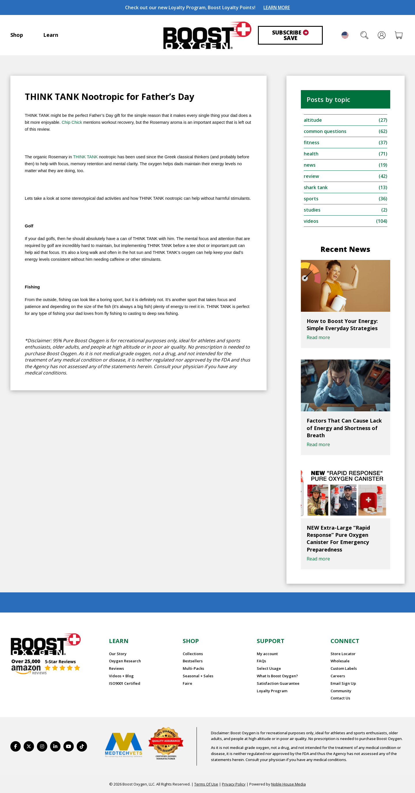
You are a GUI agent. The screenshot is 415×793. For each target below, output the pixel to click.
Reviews (116, 668)
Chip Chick (72, 122)
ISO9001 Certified (124, 683)
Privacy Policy (234, 784)
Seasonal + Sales (198, 675)
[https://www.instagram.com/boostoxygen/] (42, 746)
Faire (187, 683)
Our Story (118, 653)
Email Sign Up (343, 683)
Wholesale (340, 660)
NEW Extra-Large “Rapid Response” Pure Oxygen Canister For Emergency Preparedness (338, 538)
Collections (193, 653)
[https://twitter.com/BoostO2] (29, 746)
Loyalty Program (272, 690)
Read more (318, 337)
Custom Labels (344, 668)
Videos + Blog (121, 675)
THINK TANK (85, 157)
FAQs (261, 660)
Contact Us (340, 698)
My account (267, 653)
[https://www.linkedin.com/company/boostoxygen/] (55, 746)
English (345, 35)
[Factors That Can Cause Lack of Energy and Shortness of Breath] (345, 385)
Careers (338, 675)
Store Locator (343, 653)
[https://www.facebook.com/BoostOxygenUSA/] (15, 746)
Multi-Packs (193, 668)
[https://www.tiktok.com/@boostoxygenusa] (82, 746)
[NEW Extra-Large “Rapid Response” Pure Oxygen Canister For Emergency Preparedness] (345, 492)
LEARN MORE (277, 7)
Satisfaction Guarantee (278, 683)
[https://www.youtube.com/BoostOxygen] (68, 746)
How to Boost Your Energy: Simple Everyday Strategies (342, 324)
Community (341, 690)
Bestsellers (193, 660)
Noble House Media (288, 784)
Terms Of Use (206, 784)
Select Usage (269, 668)
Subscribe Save (290, 35)
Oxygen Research (125, 660)
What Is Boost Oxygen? (277, 675)
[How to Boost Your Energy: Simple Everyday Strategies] (345, 286)
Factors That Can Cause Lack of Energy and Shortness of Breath (344, 427)
